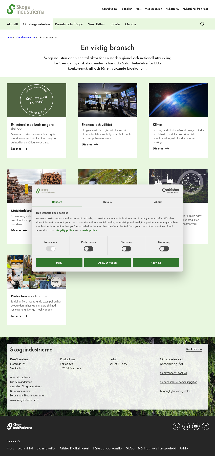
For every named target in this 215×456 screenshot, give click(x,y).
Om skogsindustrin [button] (36, 24)
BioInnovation (46, 448)
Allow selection (107, 262)
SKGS (130, 448)
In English (126, 8)
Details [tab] (107, 201)
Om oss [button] (130, 24)
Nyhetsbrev (172, 8)
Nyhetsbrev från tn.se (195, 8)
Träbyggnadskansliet (108, 448)
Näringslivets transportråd (157, 448)
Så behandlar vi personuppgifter (178, 382)
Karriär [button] (115, 24)
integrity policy (64, 230)
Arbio (184, 448)
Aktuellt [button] (12, 24)
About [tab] (158, 201)
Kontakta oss (109, 8)
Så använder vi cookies (173, 372)
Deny (59, 262)
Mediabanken (153, 8)
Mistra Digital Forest (74, 448)
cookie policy (88, 230)
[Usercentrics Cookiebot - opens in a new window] (164, 190)
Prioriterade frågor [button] (69, 24)
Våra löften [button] (96, 24)
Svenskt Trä (25, 448)
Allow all (156, 262)
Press (138, 8)
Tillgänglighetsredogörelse (175, 391)
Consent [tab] (57, 201)
